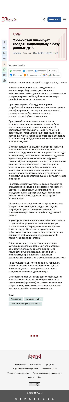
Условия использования (18, 373)
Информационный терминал (25, 369)
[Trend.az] (9, 19)
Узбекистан (16, 299)
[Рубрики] (64, 19)
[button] (4, 42)
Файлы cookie (34, 377)
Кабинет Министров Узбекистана (25, 304)
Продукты (49, 364)
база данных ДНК (33, 299)
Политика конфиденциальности (47, 373)
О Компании (20, 364)
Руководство (35, 364)
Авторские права (49, 369)
